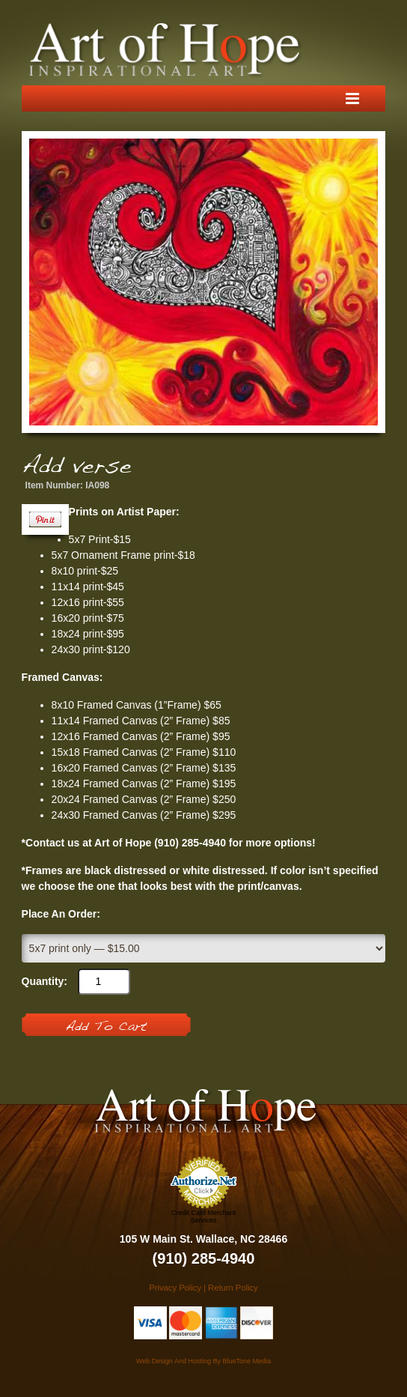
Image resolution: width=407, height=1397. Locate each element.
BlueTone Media (246, 1361)
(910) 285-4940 (204, 1258)
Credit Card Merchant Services (203, 1216)
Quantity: (44, 981)
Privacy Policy (175, 1287)
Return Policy (233, 1287)
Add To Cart (106, 1027)
